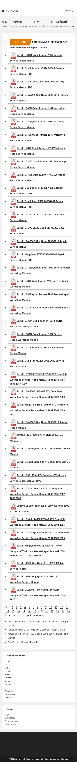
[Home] (5, 26)
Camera (8, 661)
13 (67, 607)
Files (46, 759)
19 (34, 611)
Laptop (8, 684)
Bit (42, 759)
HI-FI (7, 674)
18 (29, 611)
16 (18, 611)
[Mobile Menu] (70, 11)
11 (56, 607)
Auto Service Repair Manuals (23, 642)
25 (68, 611)
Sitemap (64, 759)
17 (23, 611)
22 (52, 611)
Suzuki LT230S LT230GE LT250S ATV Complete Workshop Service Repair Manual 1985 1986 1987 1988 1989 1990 (38, 378)
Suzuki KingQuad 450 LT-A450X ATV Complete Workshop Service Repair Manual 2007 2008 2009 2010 (39, 409)
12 (61, 607)
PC (6, 687)
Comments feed (12, 721)
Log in (7, 714)
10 (50, 607)
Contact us (54, 759)
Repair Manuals (32, 759)
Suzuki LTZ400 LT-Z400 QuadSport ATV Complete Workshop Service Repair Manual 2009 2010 (37, 594)
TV (6, 664)
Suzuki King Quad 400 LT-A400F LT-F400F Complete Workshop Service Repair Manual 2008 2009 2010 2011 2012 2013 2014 (37, 550)
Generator (9, 691)
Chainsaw (9, 697)
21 (46, 611)
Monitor (8, 681)
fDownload (10, 11)
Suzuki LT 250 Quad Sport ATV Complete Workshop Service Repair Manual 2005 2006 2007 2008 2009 (37, 493)
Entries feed (10, 718)
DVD (7, 668)
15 (13, 611)
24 (63, 611)
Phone (7, 671)
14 (7, 611)
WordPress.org (11, 724)
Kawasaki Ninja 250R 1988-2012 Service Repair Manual (36, 629)
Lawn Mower (10, 694)
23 (57, 611)
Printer (8, 677)
